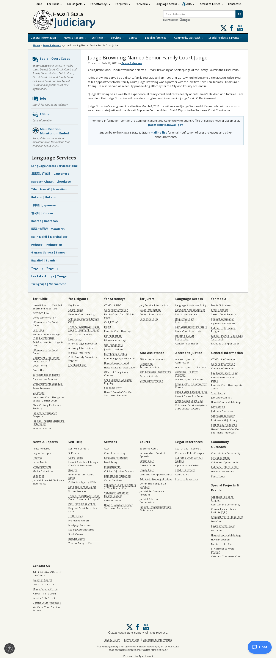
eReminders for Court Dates (45, 323)
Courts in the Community (225, 453)
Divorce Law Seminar (45, 379)
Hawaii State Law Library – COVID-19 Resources (83, 463)
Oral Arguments (113, 344)
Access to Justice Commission (184, 361)
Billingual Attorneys (115, 340)
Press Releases (52, 45)
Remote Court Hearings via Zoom (226, 387)
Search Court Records (81, 334)
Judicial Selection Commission (149, 500)
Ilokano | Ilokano (43, 197)
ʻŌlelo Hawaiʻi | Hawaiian (49, 189)
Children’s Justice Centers (118, 471)
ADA (190, 4)
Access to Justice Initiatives (190, 367)
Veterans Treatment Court (226, 556)
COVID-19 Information (223, 359)
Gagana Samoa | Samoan (49, 252)
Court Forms (40, 365)
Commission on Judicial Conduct (153, 485)
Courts (134, 38)
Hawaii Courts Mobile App (226, 402)
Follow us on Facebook (231, 28)
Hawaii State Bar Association (120, 367)
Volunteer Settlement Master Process (116, 494)
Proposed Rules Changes (189, 453)
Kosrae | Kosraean (44, 221)
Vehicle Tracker (113, 500)
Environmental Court (223, 525)
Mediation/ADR (112, 466)
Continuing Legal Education (119, 358)
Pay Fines (38, 329)
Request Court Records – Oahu (82, 510)
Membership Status (115, 353)
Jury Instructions (113, 349)
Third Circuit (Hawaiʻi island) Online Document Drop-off (84, 328)
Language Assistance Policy (190, 305)
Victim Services (77, 491)
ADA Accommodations (152, 359)
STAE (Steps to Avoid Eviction (222, 550)
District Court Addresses (47, 602)
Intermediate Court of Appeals (152, 454)
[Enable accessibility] (9, 648)
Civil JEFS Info (111, 322)
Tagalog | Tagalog (44, 268)
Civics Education (220, 457)
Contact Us (235, 4)
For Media (143, 4)
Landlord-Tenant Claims (82, 486)
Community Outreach (188, 38)
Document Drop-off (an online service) (46, 359)
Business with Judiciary (224, 420)
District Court (147, 465)
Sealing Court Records (224, 424)
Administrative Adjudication (156, 479)
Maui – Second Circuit (45, 589)
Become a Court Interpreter (184, 337)
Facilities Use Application (225, 343)
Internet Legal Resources (82, 343)
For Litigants (76, 4)
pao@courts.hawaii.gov (165, 125)
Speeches (38, 475)
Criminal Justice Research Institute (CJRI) (225, 510)
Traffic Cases (75, 516)
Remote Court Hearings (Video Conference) (46, 336)
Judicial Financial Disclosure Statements (48, 422)
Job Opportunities (221, 397)
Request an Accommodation (149, 365)
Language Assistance (116, 457)
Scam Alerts (39, 370)
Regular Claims (76, 538)
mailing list (159, 132)
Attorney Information (80, 348)
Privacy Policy (112, 639)
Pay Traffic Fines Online (224, 372)
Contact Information (44, 317)
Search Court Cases (51, 59)
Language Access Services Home (54, 166)
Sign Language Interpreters (191, 326)
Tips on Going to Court (81, 543)
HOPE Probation (220, 539)
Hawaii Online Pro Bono (189, 396)
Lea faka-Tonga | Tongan (50, 276)
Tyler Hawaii (146, 656)
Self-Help (99, 38)
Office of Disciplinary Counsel (116, 373)
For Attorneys (100, 4)
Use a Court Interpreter (188, 331)
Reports (37, 457)
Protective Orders (78, 520)
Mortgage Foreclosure (81, 525)
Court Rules (182, 474)
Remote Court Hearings (82, 314)
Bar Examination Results (46, 374)
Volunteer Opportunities (225, 462)
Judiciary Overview (222, 411)
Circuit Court (147, 460)
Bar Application (113, 335)
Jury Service (218, 406)
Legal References (157, 38)
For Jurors (123, 4)
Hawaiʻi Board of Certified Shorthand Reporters (47, 307)
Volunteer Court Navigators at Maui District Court (48, 399)
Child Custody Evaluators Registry (47, 406)
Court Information (150, 309)
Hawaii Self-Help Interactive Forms (191, 385)
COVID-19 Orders (185, 470)
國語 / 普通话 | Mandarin (48, 229)
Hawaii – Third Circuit (45, 593)
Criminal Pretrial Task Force (227, 516)
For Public (54, 4)
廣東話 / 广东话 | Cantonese (50, 173)
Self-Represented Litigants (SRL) (48, 344)
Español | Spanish (44, 260)
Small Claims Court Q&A (189, 400)
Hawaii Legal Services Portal (191, 391)
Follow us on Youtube (240, 28)
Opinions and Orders (223, 323)
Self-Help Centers (78, 448)
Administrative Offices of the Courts (47, 573)
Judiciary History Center (224, 466)
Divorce (72, 470)
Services (117, 38)
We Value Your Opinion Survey (46, 608)
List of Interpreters (186, 314)
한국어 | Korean (42, 213)
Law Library (75, 339)
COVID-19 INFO (112, 305)
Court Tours (218, 476)
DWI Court (217, 521)
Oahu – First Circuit (44, 584)
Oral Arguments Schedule (48, 383)
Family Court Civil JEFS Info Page (119, 316)
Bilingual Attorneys (79, 352)
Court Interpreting (114, 453)
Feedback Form (42, 428)
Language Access (168, 4)
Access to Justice (211, 4)
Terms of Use (131, 639)
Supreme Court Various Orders (188, 459)
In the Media (40, 462)
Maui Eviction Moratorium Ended (50, 131)
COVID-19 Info (41, 313)
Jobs (39, 99)
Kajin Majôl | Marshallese (49, 237)
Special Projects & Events (225, 38)
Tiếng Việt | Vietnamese (48, 284)
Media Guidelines (221, 305)
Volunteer (38, 392)
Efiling (41, 114)
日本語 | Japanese (43, 205)
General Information (45, 38)
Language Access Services (190, 309)
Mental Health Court (222, 544)
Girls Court (217, 530)
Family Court (147, 470)
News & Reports (75, 38)
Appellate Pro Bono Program (186, 373)
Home (38, 4)
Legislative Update (43, 453)
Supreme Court (149, 448)
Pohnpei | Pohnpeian (46, 245)
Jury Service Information (154, 305)
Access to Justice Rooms (189, 379)
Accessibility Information (157, 639)
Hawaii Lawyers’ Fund (116, 363)
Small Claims (75, 534)
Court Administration (223, 415)
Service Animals (149, 376)
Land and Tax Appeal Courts (156, 474)
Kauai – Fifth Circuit (44, 598)
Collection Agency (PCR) (82, 482)
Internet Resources (186, 479)
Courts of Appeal (42, 580)
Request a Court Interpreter (184, 320)
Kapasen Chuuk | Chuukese (51, 181)
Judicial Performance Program (45, 414)
